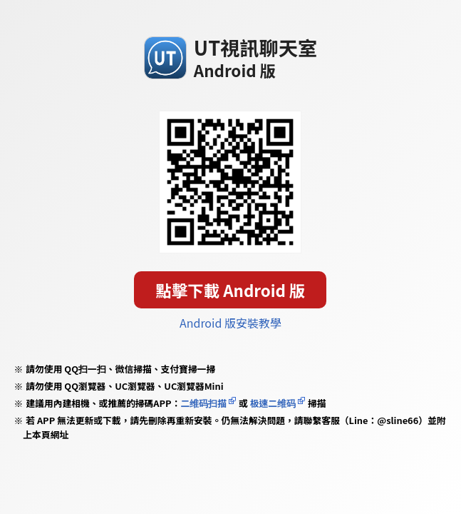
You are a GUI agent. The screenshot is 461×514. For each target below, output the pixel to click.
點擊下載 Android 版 (231, 289)
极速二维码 (273, 403)
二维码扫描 (203, 403)
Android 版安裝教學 (230, 322)
